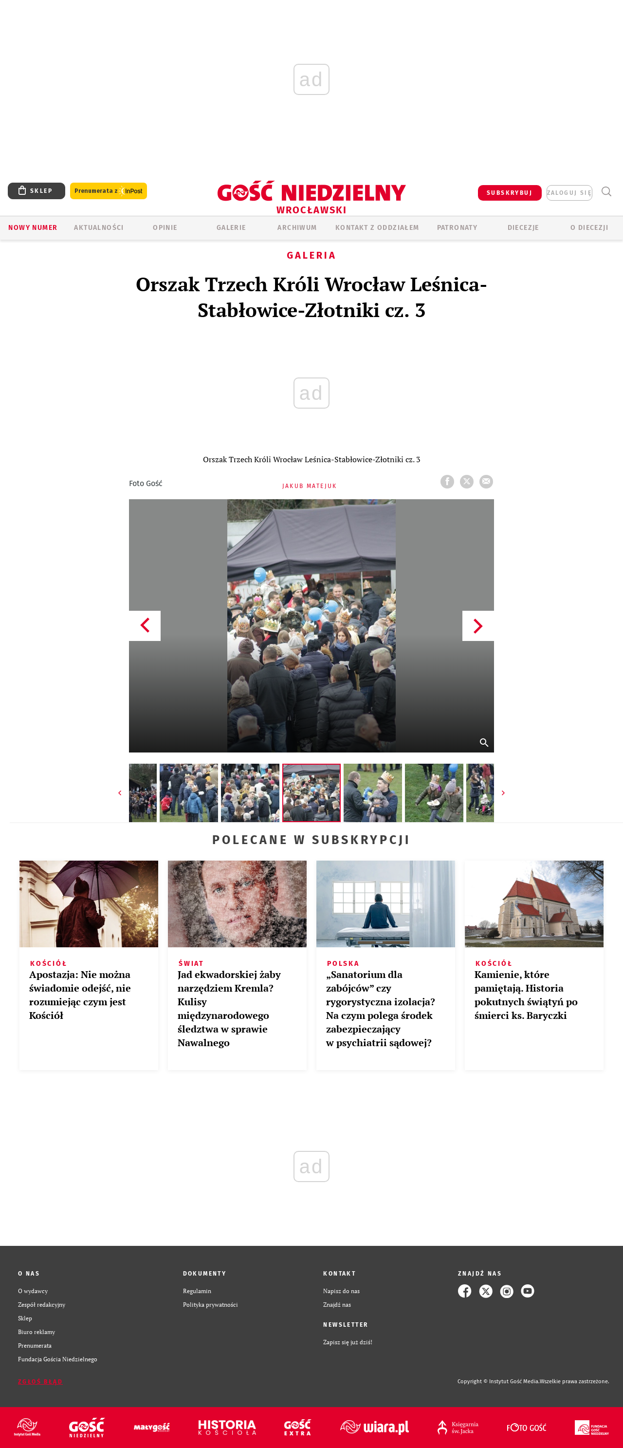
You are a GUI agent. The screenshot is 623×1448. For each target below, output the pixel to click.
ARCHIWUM (297, 228)
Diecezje (523, 228)
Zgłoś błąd (40, 1381)
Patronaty (457, 228)
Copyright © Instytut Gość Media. (499, 1381)
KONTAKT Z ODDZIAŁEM (377, 228)
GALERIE (231, 228)
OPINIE (165, 228)
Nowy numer (32, 228)
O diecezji (589, 228)
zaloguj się (569, 192)
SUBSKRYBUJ (509, 192)
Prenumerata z (108, 191)
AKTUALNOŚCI (99, 228)
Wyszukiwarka (606, 192)
